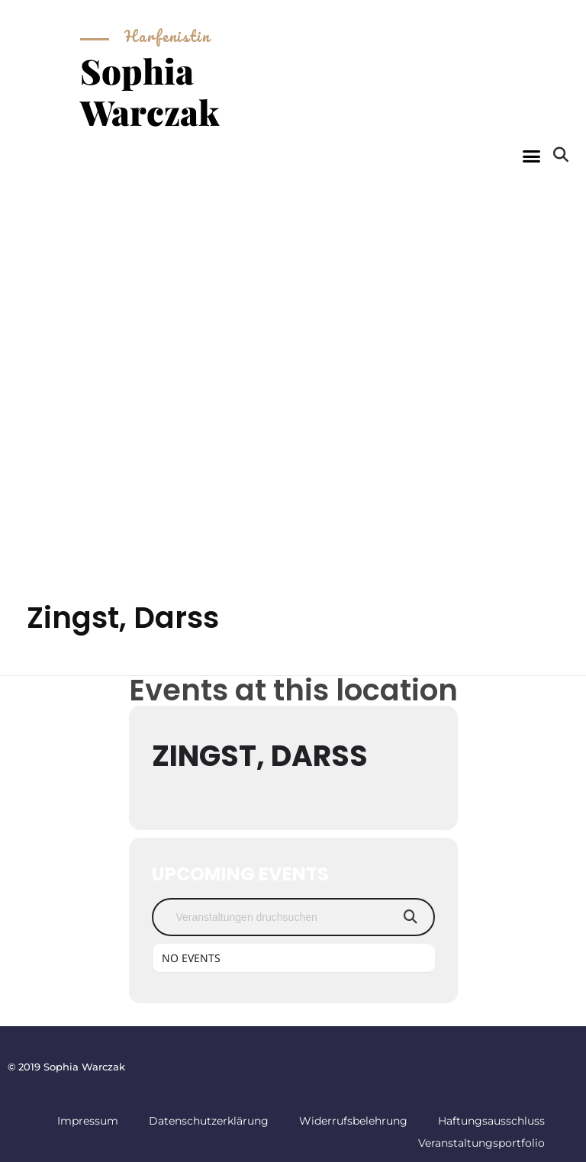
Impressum (87, 1121)
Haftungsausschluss (491, 1121)
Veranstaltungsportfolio (481, 1143)
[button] (531, 156)
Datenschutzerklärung (209, 1121)
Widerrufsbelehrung (353, 1121)
